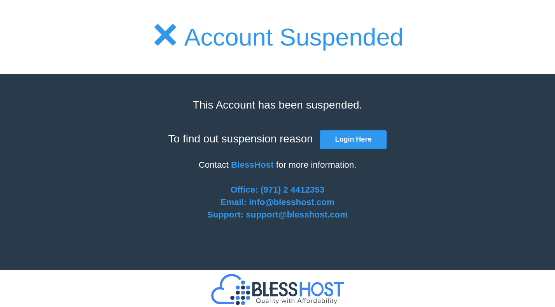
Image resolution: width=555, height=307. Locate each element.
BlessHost (252, 165)
